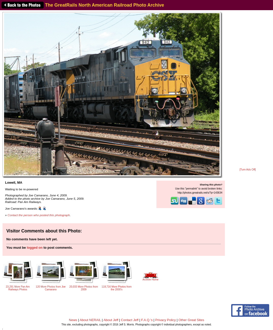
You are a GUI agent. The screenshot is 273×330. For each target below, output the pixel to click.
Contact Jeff (129, 320)
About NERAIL (90, 320)
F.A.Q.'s (147, 320)
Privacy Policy (165, 320)
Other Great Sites (191, 320)
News (73, 320)
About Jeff (110, 320)
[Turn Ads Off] (248, 169)
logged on (35, 247)
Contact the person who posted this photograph (39, 215)
